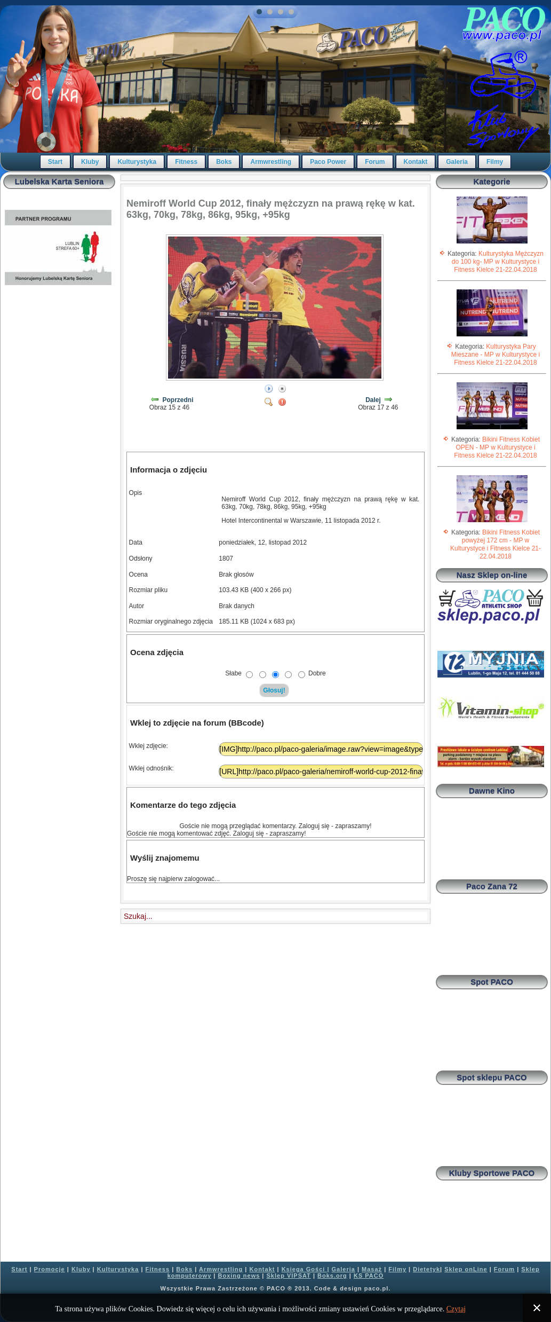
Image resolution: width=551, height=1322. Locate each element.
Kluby (90, 162)
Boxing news (239, 1275)
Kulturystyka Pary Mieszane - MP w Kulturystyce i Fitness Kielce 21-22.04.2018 (495, 354)
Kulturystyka (136, 162)
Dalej (373, 400)
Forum (375, 162)
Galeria (457, 162)
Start (55, 162)
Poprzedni (178, 400)
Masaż (372, 1269)
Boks (223, 162)
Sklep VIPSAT (289, 1275)
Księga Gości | (306, 1269)
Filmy (494, 162)
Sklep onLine (465, 1269)
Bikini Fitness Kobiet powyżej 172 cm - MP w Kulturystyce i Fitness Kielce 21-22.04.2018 (495, 544)
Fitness (186, 162)
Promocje (49, 1269)
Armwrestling (270, 162)
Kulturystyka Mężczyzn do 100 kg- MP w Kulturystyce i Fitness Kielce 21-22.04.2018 (498, 261)
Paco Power (328, 162)
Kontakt (416, 162)
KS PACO (369, 1275)
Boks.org (332, 1275)
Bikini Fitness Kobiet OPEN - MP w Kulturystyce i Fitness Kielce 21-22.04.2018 (497, 447)
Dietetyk (426, 1269)
